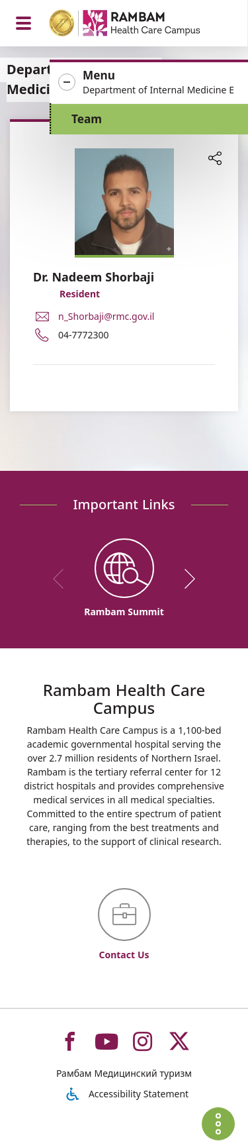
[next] (185, 578)
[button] (149, 82)
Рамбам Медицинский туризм (124, 1073)
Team (86, 118)
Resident (80, 293)
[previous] (62, 578)
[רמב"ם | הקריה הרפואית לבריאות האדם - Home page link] (141, 25)
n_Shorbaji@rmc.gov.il (106, 316)
